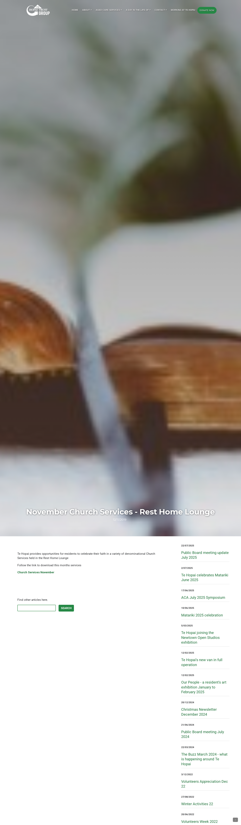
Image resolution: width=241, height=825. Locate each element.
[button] (235, 820)
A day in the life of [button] (138, 10)
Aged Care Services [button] (109, 10)
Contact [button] (161, 10)
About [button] (87, 10)
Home (75, 10)
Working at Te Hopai (183, 10)
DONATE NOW (207, 10)
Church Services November (35, 572)
